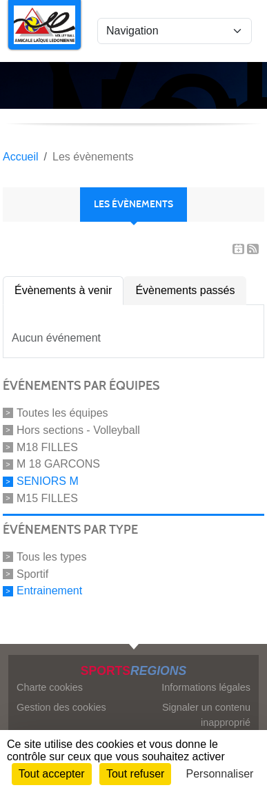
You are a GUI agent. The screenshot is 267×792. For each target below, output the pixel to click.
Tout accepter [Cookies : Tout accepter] (52, 774)
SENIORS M (48, 481)
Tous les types (51, 557)
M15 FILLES (47, 498)
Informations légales (205, 687)
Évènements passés (185, 290)
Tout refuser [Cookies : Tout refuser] (135, 774)
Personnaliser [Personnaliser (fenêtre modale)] (220, 774)
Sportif (32, 573)
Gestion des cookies (61, 707)
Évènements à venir (63, 290)
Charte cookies (50, 687)
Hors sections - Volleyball (78, 430)
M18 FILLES (47, 446)
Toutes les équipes (62, 413)
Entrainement (49, 590)
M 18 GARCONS (58, 464)
